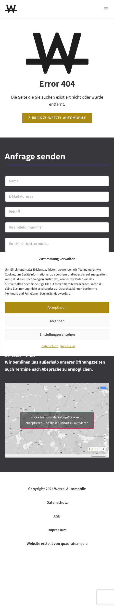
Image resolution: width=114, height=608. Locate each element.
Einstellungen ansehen (57, 335)
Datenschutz (49, 347)
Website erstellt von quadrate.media (57, 543)
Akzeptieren (57, 308)
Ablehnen (57, 322)
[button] (105, 9)
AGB (57, 516)
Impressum (67, 347)
